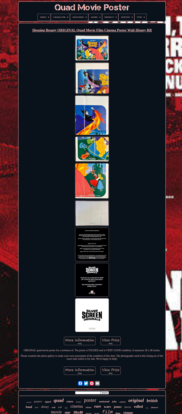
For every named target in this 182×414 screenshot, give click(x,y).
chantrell (28, 402)
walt (53, 407)
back (36, 407)
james (118, 406)
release (88, 407)
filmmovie (154, 407)
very (66, 408)
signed (48, 402)
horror (127, 407)
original (136, 400)
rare (97, 406)
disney (45, 406)
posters (38, 401)
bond (29, 406)
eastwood (104, 401)
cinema (77, 406)
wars (107, 406)
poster (90, 400)
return (70, 401)
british (152, 400)
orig (147, 408)
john (114, 401)
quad (59, 400)
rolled (138, 406)
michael (123, 402)
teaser (78, 402)
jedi (60, 407)
